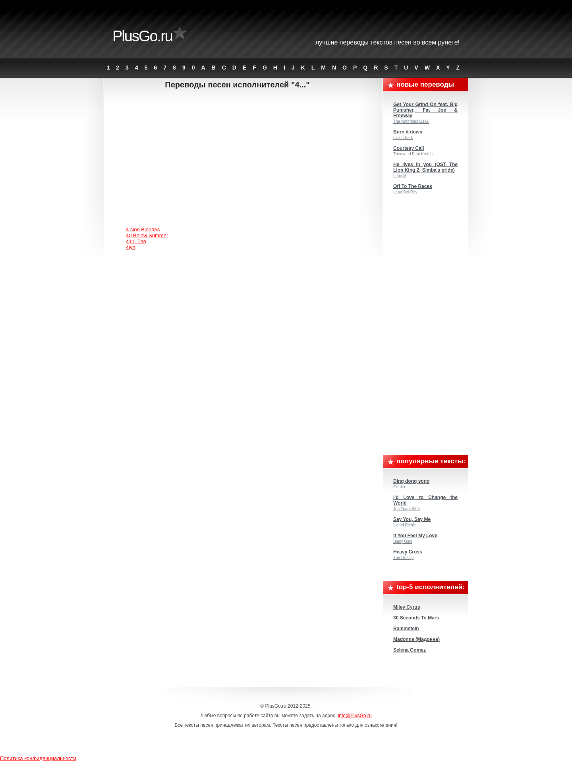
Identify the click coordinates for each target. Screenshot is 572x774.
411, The (136, 241)
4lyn (130, 247)
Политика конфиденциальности (38, 758)
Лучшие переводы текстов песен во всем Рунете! (387, 42)
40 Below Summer (147, 235)
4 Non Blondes (143, 229)
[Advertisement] (243, 153)
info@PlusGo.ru (355, 715)
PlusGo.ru (142, 36)
